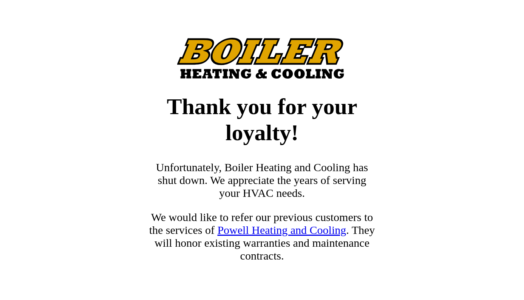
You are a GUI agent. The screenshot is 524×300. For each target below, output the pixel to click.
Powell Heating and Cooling (281, 230)
